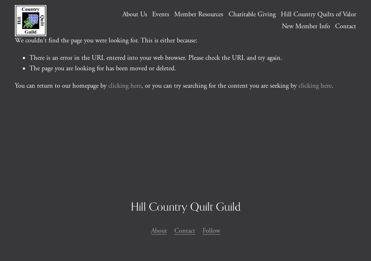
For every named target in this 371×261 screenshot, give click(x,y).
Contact (345, 26)
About (159, 231)
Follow (211, 231)
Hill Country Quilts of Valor (318, 14)
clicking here (124, 86)
